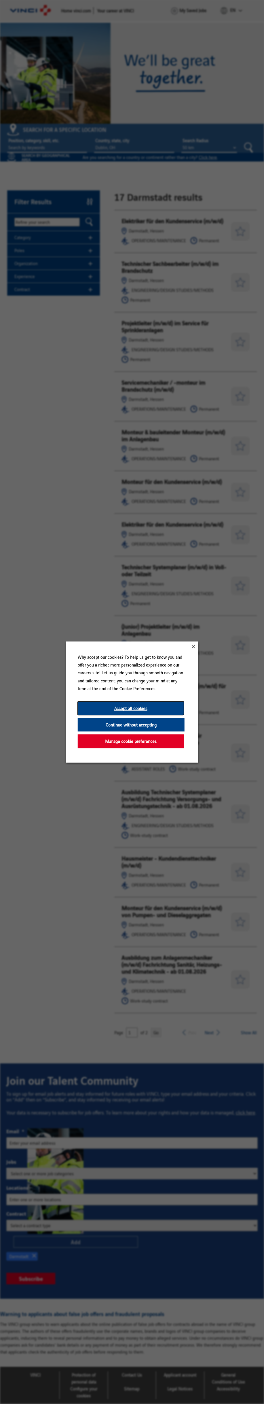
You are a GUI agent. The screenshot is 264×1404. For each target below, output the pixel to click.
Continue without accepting (130, 725)
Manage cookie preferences (130, 741)
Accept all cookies (130, 708)
